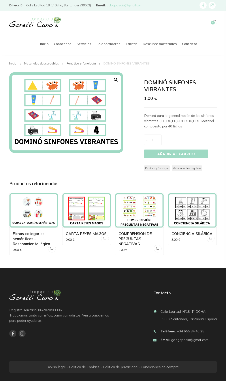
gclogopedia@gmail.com (124, 5)
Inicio (12, 63)
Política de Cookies (84, 367)
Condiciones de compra (160, 367)
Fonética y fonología (81, 63)
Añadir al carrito (176, 154)
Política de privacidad (120, 367)
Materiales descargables (41, 63)
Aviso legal (57, 367)
